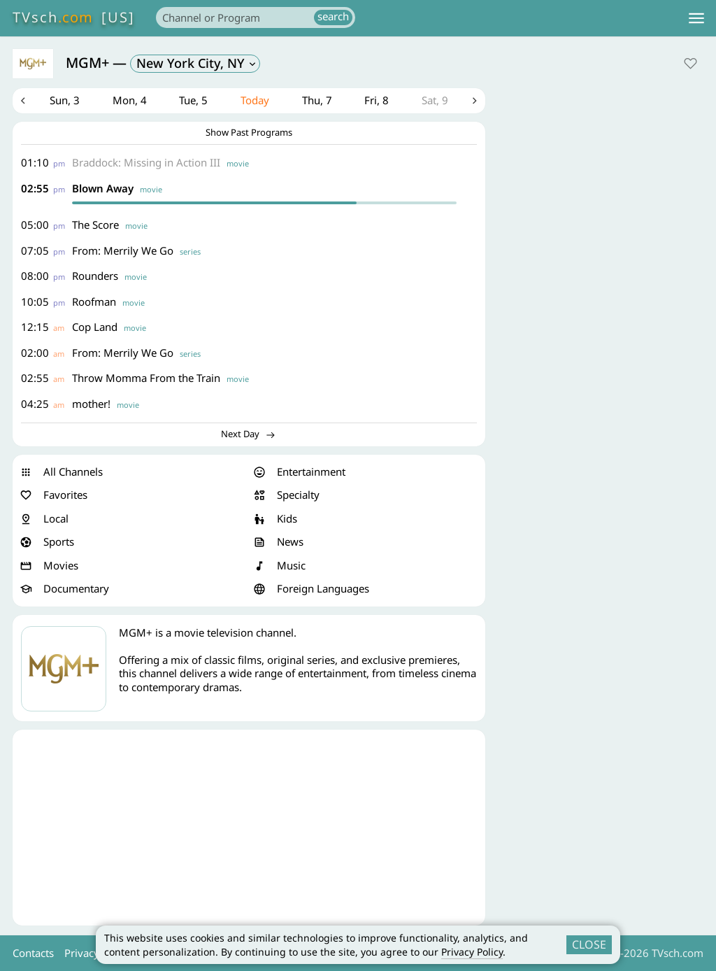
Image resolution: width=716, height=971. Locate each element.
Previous (23, 100)
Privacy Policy (472, 951)
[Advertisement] (249, 828)
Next (474, 100)
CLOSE (589, 944)
